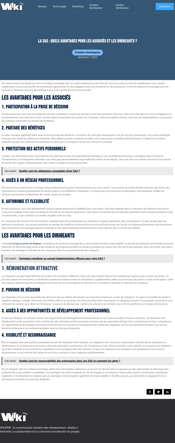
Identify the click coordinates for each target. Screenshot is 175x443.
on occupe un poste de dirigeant (25, 243)
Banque (42, 6)
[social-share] (150, 392)
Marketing (77, 6)
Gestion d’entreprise (122, 6)
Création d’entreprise (95, 6)
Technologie (59, 6)
